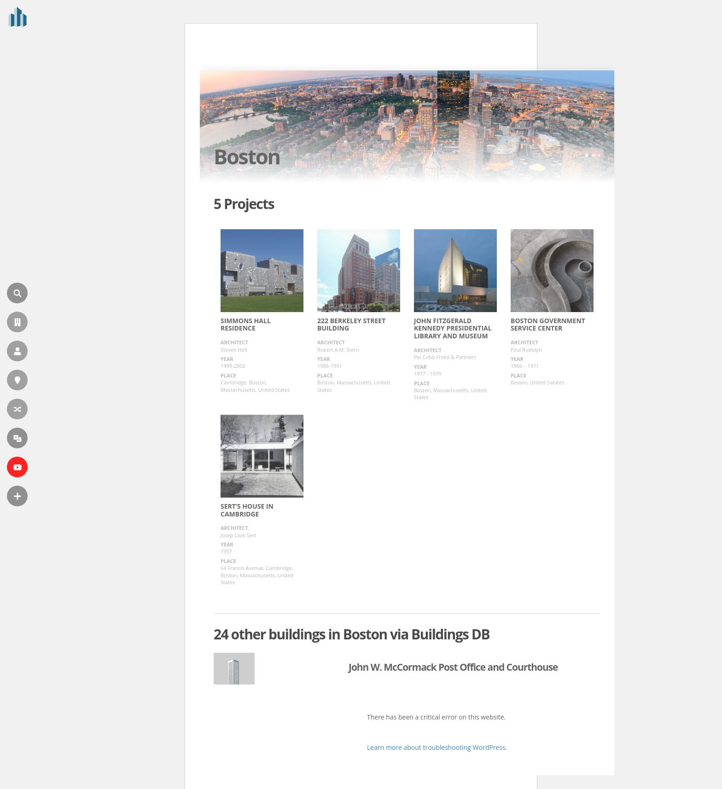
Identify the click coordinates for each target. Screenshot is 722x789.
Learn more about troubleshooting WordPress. (437, 747)
